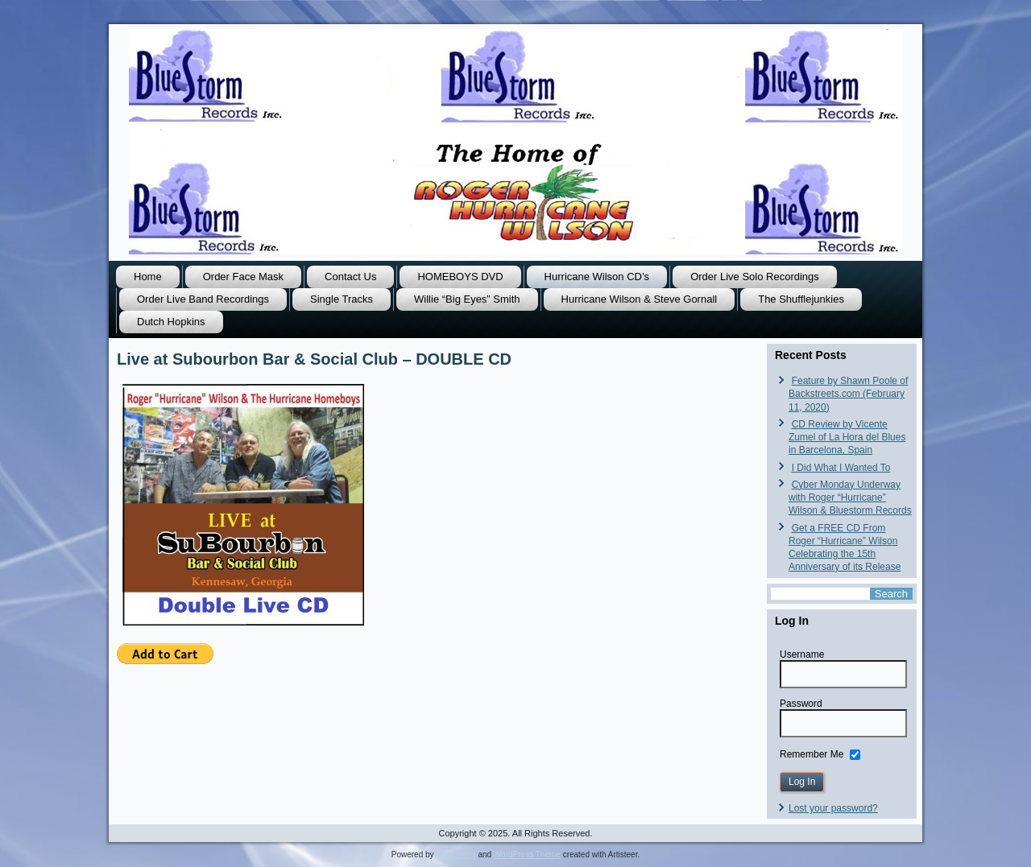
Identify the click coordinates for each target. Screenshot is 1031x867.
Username (802, 654)
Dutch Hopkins (171, 322)
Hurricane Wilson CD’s (597, 276)
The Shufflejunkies (801, 299)
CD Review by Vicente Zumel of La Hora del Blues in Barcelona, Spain (847, 437)
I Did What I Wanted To (841, 467)
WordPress (455, 854)
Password (801, 703)
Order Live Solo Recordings (754, 276)
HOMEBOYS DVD (460, 276)
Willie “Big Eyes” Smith (467, 299)
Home (148, 276)
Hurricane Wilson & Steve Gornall (639, 299)
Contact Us (350, 276)
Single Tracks (341, 299)
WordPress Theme (527, 854)
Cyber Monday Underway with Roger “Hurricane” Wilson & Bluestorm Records (850, 498)
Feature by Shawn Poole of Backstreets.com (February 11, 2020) (848, 394)
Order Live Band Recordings (203, 299)
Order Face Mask (243, 276)
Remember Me (811, 753)
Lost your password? (833, 808)
